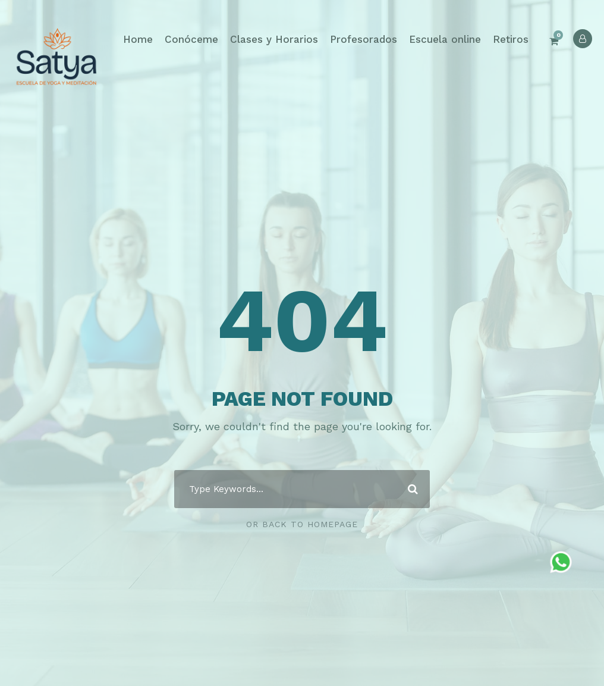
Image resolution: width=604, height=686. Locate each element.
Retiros (510, 39)
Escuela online (445, 39)
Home (138, 39)
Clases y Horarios (274, 39)
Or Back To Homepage (302, 524)
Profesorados (363, 39)
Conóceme (191, 39)
